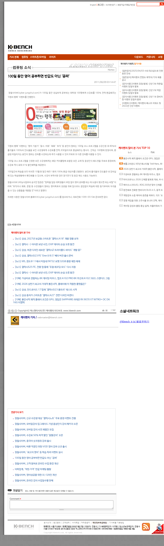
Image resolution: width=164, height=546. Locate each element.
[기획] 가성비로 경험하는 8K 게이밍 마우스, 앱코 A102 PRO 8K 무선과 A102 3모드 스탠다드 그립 (61, 278)
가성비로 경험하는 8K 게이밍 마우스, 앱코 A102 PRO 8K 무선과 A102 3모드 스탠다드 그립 (141, 175)
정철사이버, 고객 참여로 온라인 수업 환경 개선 (35, 463)
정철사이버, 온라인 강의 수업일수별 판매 (33, 480)
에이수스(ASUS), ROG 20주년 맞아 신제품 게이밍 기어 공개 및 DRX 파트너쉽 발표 (140, 185)
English (93, 5)
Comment (15, 499)
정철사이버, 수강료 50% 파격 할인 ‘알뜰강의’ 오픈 (38, 435)
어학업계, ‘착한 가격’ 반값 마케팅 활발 (32, 469)
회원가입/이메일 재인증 (126, 5)
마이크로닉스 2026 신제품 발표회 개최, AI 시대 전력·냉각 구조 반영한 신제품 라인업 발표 (141, 180)
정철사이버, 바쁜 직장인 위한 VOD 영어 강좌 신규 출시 (40, 446)
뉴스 (130, 152)
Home (111, 70)
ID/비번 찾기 (110, 5)
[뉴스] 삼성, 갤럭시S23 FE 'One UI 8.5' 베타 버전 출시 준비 (43, 255)
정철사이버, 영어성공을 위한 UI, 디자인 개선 (35, 475)
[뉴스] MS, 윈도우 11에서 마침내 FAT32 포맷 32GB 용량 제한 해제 (46, 261)
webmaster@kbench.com (49, 317)
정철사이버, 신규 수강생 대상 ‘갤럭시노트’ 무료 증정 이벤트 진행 (44, 418)
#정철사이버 (16, 225)
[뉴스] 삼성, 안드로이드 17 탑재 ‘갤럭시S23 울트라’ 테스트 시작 (45, 289)
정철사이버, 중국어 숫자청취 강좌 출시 (32, 441)
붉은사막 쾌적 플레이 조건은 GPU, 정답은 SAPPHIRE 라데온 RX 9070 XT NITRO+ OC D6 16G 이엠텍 (140, 159)
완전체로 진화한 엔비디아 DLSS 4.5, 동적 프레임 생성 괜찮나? (141, 191)
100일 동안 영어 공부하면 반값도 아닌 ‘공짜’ (35, 458)
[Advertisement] (80, 30)
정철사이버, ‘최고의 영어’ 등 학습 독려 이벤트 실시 (38, 452)
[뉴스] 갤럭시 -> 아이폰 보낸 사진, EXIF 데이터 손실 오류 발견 (43, 244)
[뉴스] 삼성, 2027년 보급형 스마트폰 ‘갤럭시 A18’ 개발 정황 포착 (45, 238)
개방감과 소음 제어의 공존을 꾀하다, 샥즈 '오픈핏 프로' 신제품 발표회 (141, 196)
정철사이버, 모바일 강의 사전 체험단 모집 (33, 429)
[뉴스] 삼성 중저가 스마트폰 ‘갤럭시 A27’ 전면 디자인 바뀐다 (43, 295)
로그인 (101, 5)
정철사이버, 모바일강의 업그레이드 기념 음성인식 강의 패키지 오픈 (45, 424)
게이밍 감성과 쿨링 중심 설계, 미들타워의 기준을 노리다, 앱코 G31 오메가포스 (140, 206)
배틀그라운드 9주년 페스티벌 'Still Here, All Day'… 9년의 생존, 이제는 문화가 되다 (140, 164)
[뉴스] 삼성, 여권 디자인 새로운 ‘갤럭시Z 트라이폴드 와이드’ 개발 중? (47, 250)
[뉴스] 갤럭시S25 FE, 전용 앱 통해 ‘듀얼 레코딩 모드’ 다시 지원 (44, 267)
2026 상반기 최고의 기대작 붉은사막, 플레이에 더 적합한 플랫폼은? (141, 170)
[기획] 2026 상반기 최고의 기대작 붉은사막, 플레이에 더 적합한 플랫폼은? (49, 284)
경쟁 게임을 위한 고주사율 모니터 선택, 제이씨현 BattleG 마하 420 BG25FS (140, 201)
